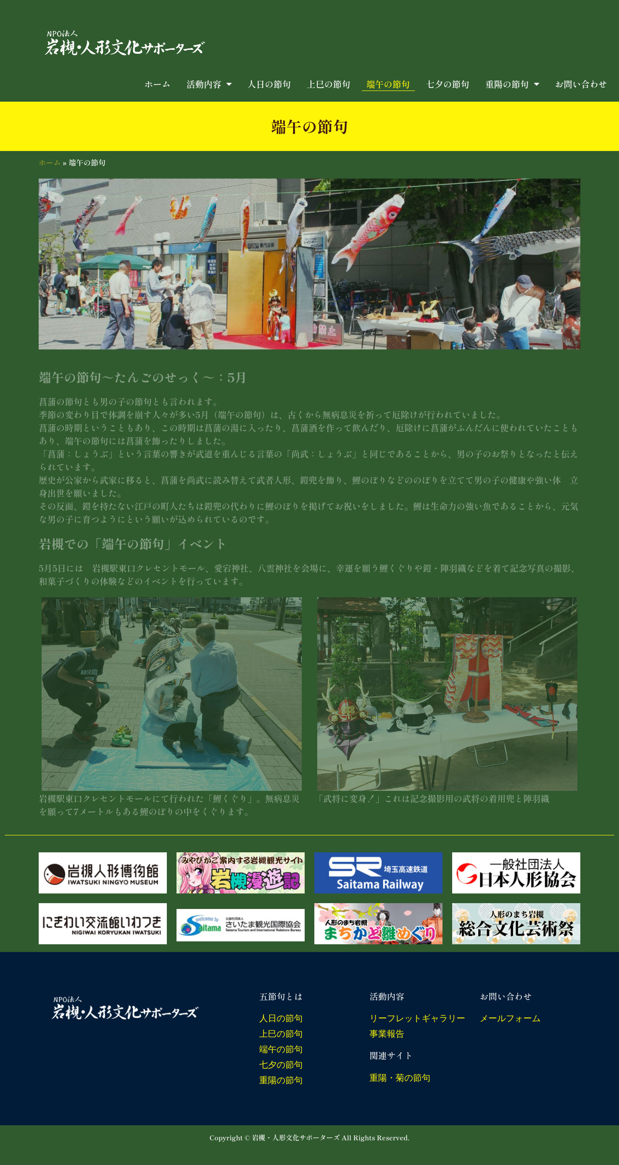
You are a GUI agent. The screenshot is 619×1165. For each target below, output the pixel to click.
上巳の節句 (329, 83)
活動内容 (209, 83)
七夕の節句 (448, 83)
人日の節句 (269, 83)
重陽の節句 (512, 83)
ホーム (158, 83)
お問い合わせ (581, 83)
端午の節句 (388, 83)
